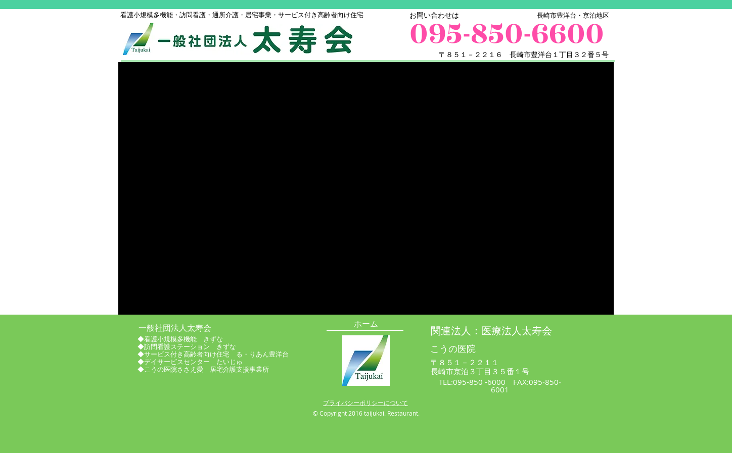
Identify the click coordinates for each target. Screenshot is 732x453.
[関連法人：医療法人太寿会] (491, 330)
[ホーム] (366, 324)
